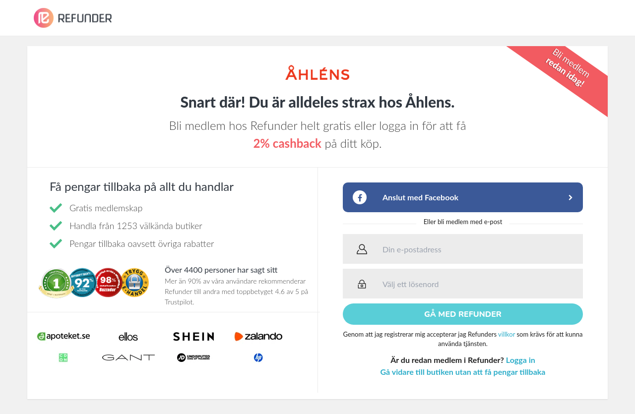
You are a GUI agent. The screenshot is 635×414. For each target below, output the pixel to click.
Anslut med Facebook (420, 197)
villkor (506, 334)
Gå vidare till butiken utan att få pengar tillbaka (463, 371)
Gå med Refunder (463, 314)
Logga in (520, 359)
